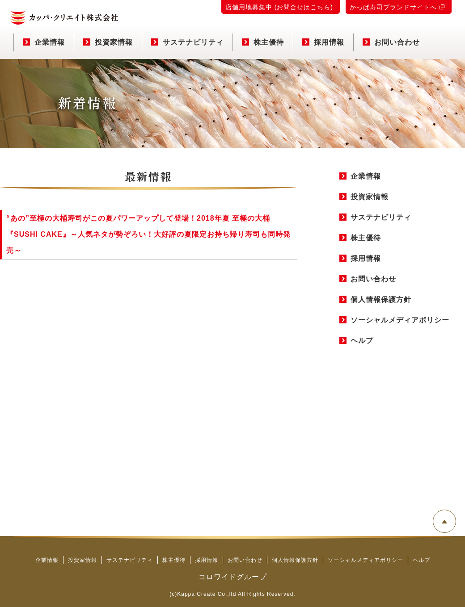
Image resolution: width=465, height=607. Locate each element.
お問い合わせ (391, 42)
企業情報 (44, 42)
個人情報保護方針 (381, 299)
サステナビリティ (187, 42)
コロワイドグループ (233, 577)
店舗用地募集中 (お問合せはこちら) (279, 7)
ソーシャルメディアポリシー (400, 320)
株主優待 (263, 42)
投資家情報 (108, 42)
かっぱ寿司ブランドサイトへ (393, 7)
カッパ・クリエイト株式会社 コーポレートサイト (64, 18)
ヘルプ (362, 340)
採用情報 (323, 42)
